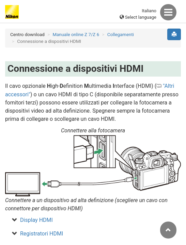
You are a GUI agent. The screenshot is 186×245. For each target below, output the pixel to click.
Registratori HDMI (41, 233)
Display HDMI (36, 220)
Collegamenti (120, 34)
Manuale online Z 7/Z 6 (75, 34)
